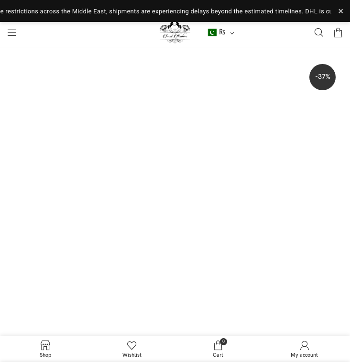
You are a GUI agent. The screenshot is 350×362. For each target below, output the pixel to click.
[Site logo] (175, 32)
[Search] (318, 32)
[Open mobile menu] (12, 32)
